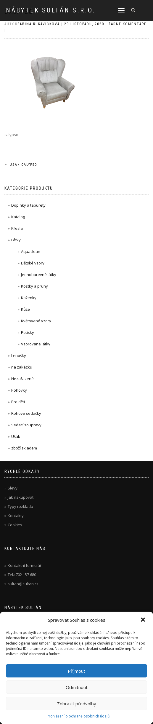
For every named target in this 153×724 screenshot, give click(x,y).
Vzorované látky (35, 344)
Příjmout (76, 671)
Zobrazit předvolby (76, 704)
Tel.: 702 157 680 (22, 574)
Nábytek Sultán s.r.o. (51, 10)
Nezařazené (22, 378)
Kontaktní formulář (24, 565)
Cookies (15, 524)
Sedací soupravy (26, 425)
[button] (143, 620)
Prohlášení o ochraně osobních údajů (78, 716)
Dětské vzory (32, 263)
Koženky (28, 297)
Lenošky (18, 355)
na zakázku (21, 367)
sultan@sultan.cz (23, 583)
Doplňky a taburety (28, 205)
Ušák (15, 436)
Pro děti (18, 401)
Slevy (12, 488)
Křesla (17, 228)
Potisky (27, 332)
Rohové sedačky (26, 413)
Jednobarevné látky (38, 274)
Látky (16, 240)
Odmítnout (77, 687)
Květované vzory (36, 320)
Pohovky (19, 390)
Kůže (25, 309)
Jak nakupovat (20, 497)
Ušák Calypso (20, 165)
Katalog (18, 216)
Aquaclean (30, 251)
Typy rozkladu (20, 506)
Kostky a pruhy (34, 286)
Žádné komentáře (127, 24)
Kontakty (16, 515)
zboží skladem (24, 448)
